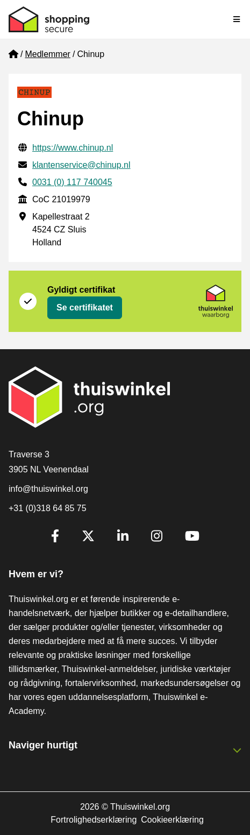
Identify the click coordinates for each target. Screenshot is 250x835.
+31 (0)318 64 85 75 (48, 508)
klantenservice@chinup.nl (81, 164)
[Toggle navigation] (237, 19)
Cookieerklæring (172, 819)
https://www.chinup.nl (72, 147)
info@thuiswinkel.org (48, 488)
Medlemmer (47, 54)
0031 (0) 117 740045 (72, 182)
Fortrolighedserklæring (94, 819)
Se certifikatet (84, 307)
